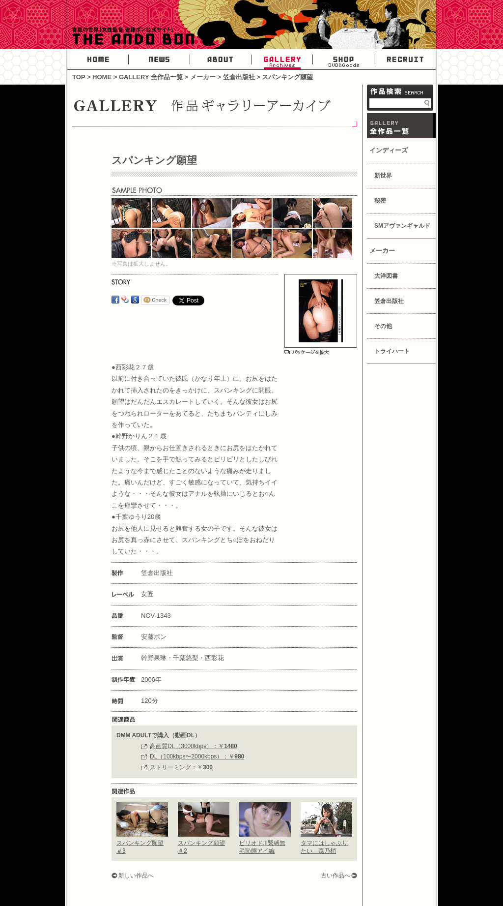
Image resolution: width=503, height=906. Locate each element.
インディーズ (388, 150)
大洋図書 (386, 275)
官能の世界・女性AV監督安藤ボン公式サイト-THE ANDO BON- (131, 37)
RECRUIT (405, 59)
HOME (98, 59)
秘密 (380, 200)
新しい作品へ (136, 875)
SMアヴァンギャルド (402, 225)
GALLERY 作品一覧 (401, 125)
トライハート (392, 351)
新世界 (383, 175)
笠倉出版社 (239, 77)
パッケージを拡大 (306, 352)
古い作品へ (335, 875)
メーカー (203, 77)
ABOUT (221, 59)
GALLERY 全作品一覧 (151, 77)
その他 (383, 326)
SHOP (343, 59)
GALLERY (282, 59)
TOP (78, 77)
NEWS (159, 59)
